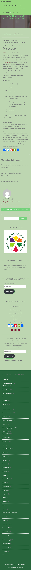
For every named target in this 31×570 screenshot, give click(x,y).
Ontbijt (23, 42)
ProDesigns (19, 567)
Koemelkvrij (13, 40)
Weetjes (4, 555)
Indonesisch (5, 467)
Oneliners (4, 424)
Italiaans (4, 471)
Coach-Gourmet (8, 9)
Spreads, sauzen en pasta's (9, 512)
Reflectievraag (6, 540)
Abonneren (9, 291)
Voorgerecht (5, 535)
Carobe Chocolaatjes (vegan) (11, 173)
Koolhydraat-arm (8, 42)
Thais (3, 516)
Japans (4, 475)
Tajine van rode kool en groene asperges (14, 165)
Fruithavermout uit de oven (11, 209)
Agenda (22, 9)
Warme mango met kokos (9, 181)
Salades (4, 501)
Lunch (4, 482)
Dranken (4, 456)
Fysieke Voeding (7, 1)
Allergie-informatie (7, 383)
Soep (4, 45)
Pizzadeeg (25, 209)
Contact (15, 12)
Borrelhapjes (5, 437)
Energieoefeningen (7, 412)
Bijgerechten (5, 433)
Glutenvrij (6, 40)
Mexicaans (5, 490)
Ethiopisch (5, 416)
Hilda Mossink (7, 62)
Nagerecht (5, 494)
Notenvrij (17, 42)
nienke (5, 52)
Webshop (6, 12)
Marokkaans (5, 486)
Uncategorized (6, 543)
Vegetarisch (23, 45)
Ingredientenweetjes (7, 420)
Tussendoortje (6, 524)
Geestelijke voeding (10, 5)
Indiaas (4, 464)
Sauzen (4, 505)
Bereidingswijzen (6, 409)
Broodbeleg (5, 441)
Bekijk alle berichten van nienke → (12, 202)
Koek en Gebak (6, 479)
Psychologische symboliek (9, 428)
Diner (3, 452)
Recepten (4, 431)
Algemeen (5, 379)
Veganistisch (5, 527)
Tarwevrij (16, 45)
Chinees (4, 445)
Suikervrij (10, 45)
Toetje (4, 520)
